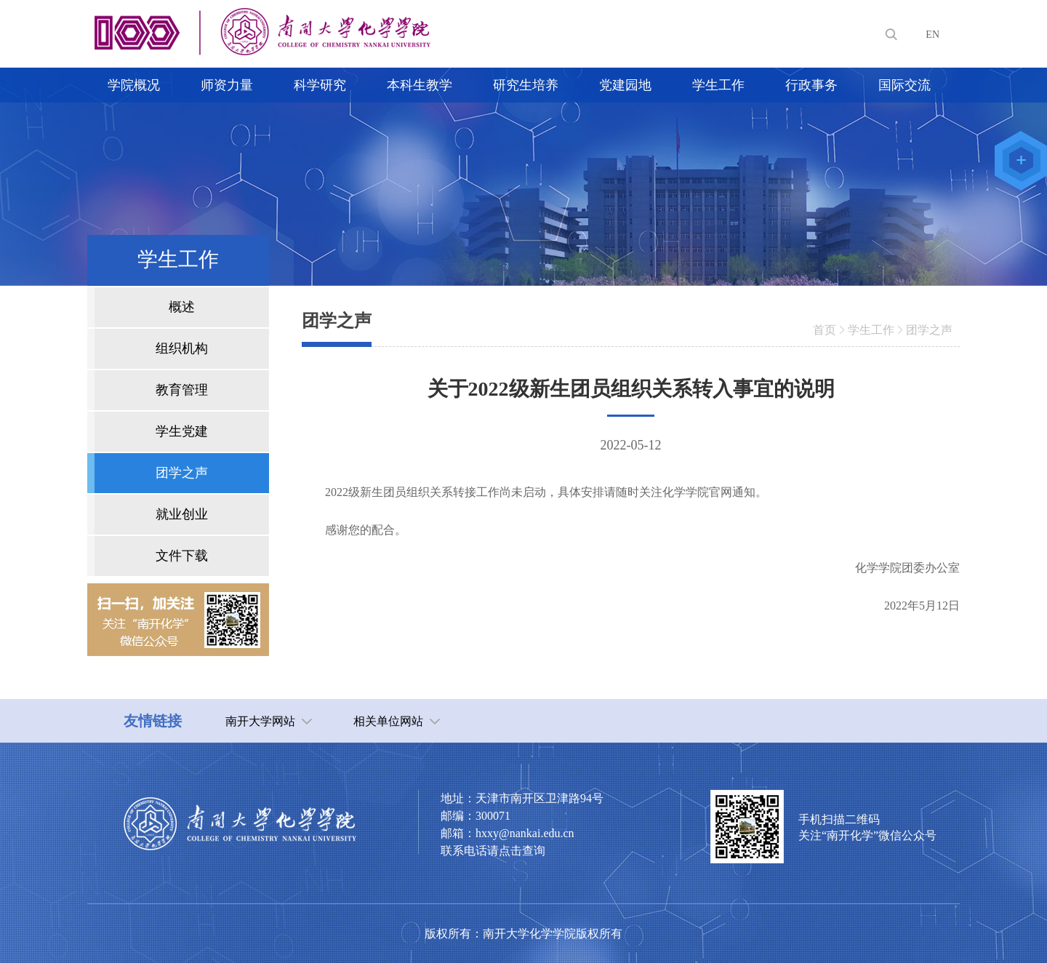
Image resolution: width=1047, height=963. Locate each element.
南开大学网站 (260, 721)
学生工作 (871, 330)
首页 (824, 330)
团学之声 (929, 330)
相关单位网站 (388, 721)
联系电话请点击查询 (493, 850)
